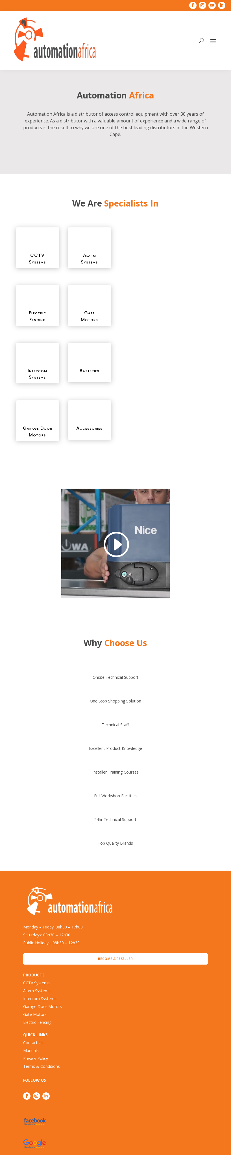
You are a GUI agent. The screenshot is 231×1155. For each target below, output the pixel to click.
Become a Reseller (115, 958)
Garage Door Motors (42, 1006)
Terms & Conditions (41, 1066)
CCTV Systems (36, 982)
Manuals (31, 1050)
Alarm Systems (37, 990)
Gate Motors (35, 1014)
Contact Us (33, 1042)
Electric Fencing (37, 1022)
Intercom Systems (39, 998)
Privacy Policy (35, 1058)
